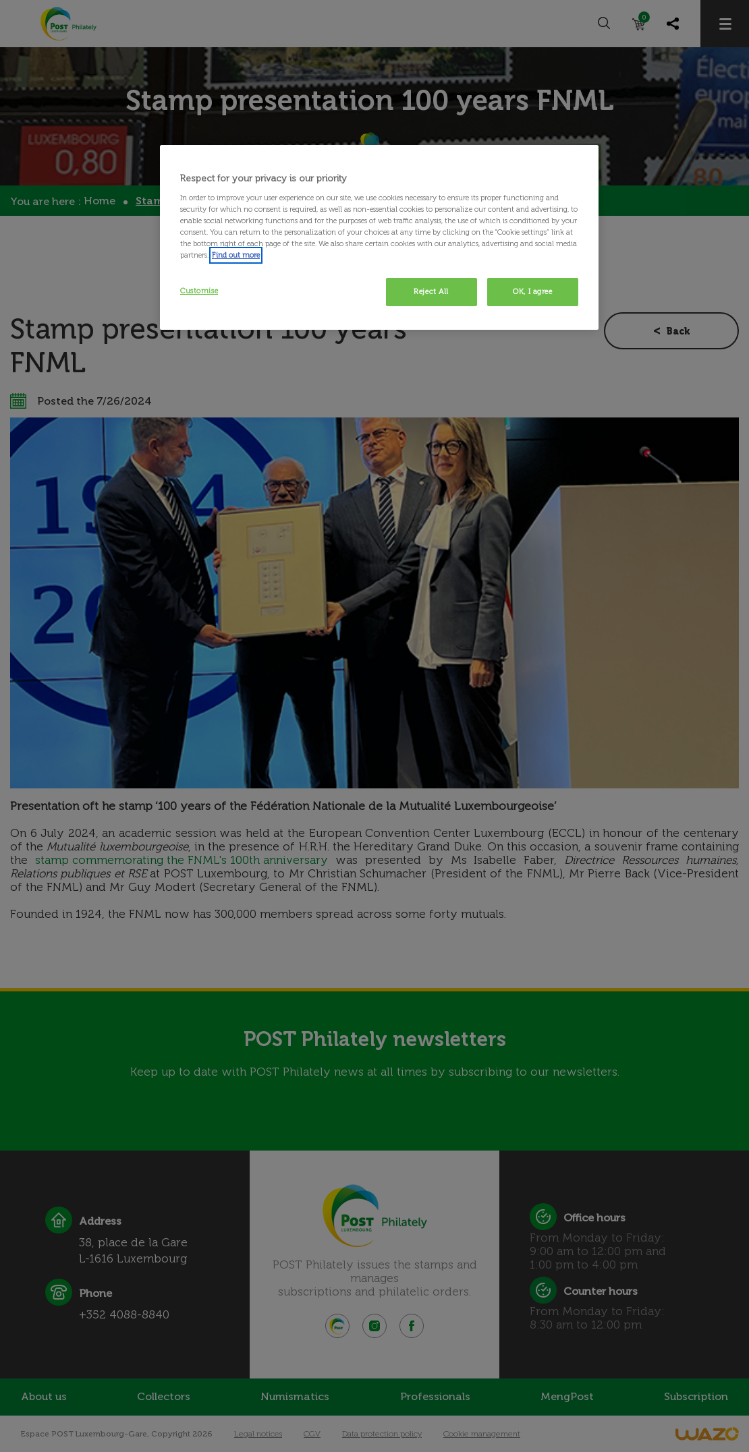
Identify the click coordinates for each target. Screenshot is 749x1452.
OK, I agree (532, 291)
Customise (199, 290)
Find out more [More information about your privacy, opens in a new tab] (236, 255)
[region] (379, 237)
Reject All (431, 291)
